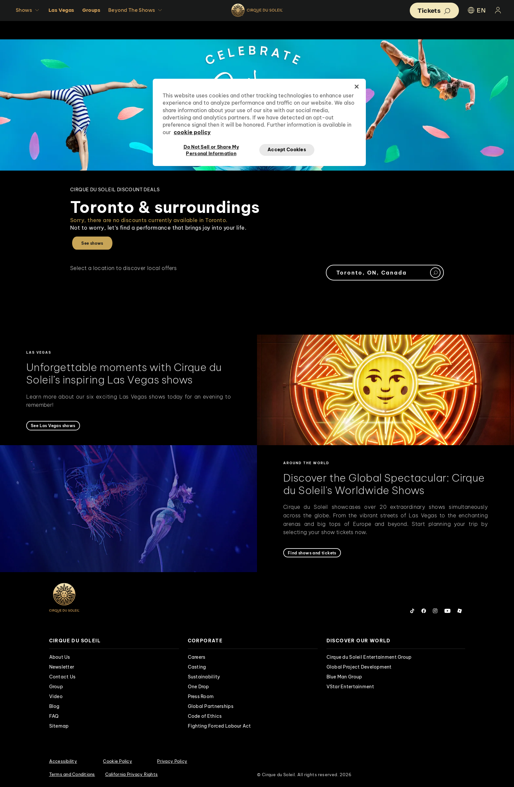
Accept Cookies (286, 150)
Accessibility (63, 761)
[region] (259, 122)
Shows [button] (28, 10)
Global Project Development (359, 667)
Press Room (201, 696)
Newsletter (61, 667)
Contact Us (62, 677)
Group (56, 687)
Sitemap (59, 726)
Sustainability (204, 677)
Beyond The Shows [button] (136, 10)
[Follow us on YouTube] (447, 610)
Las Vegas (61, 10)
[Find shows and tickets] (312, 553)
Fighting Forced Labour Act (219, 726)
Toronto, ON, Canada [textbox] (371, 272)
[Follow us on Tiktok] (412, 610)
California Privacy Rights (131, 774)
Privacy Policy (172, 761)
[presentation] (114, 641)
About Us (59, 657)
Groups (91, 10)
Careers (197, 657)
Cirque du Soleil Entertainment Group (369, 657)
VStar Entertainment (350, 687)
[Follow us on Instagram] (435, 610)
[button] (434, 10)
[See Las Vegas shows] (53, 425)
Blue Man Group (344, 677)
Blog (54, 706)
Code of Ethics (205, 716)
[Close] (356, 86)
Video (56, 696)
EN (476, 10)
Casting (197, 667)
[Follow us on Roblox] (459, 610)
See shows (92, 243)
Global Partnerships (210, 706)
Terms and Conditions (72, 774)
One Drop (198, 687)
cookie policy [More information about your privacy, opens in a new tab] (192, 132)
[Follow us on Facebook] (423, 610)
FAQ (54, 716)
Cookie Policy (117, 761)
